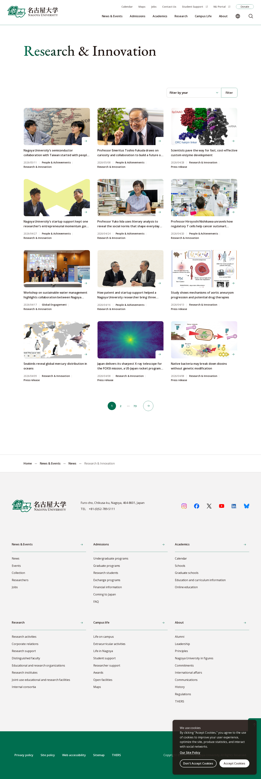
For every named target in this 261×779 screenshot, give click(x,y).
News (72, 463)
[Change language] (238, 16)
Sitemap (99, 755)
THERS (116, 755)
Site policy (48, 755)
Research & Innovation (38, 166)
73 (136, 406)
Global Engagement (54, 304)
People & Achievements (56, 162)
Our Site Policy (190, 753)
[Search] (251, 16)
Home (28, 463)
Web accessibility (74, 755)
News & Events (50, 463)
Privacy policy (23, 755)
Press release (179, 166)
